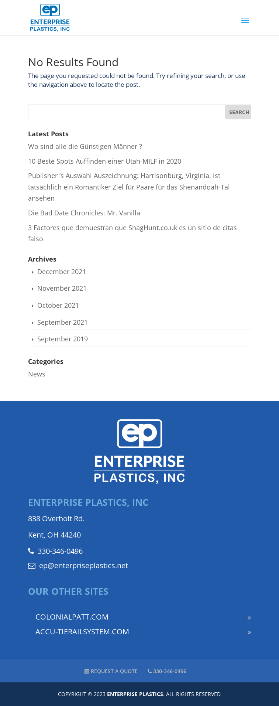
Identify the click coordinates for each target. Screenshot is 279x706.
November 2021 (62, 288)
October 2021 (58, 305)
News (36, 373)
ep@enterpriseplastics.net (78, 565)
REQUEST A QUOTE (111, 671)
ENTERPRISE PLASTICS (135, 694)
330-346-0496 (55, 551)
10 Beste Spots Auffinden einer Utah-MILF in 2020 (104, 161)
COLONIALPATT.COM (71, 617)
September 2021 (62, 322)
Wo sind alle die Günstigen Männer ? (85, 146)
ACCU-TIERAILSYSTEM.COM (82, 632)
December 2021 (61, 271)
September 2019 (62, 338)
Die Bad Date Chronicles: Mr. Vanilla (84, 212)
